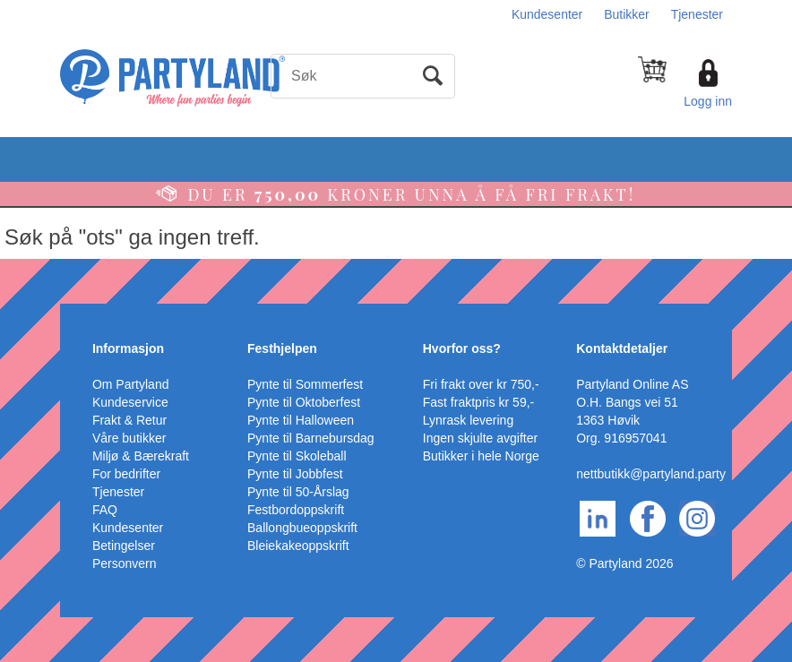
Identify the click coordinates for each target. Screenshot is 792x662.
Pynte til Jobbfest (295, 474)
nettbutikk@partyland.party (651, 474)
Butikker (627, 14)
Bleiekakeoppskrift (298, 545)
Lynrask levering (468, 420)
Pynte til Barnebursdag (310, 438)
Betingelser (123, 545)
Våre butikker (129, 438)
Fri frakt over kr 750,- (481, 384)
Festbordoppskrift (295, 510)
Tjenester (697, 14)
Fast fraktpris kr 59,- (478, 402)
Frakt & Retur (129, 420)
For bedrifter (126, 474)
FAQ (104, 510)
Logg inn (708, 101)
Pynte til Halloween (300, 420)
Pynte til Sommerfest (305, 384)
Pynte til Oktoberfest (303, 402)
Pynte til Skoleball (297, 456)
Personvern (124, 563)
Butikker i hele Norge (481, 456)
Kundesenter (547, 14)
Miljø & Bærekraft (140, 456)
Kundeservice (130, 402)
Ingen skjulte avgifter (480, 438)
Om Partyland (130, 384)
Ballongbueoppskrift (302, 527)
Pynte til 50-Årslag (298, 492)
